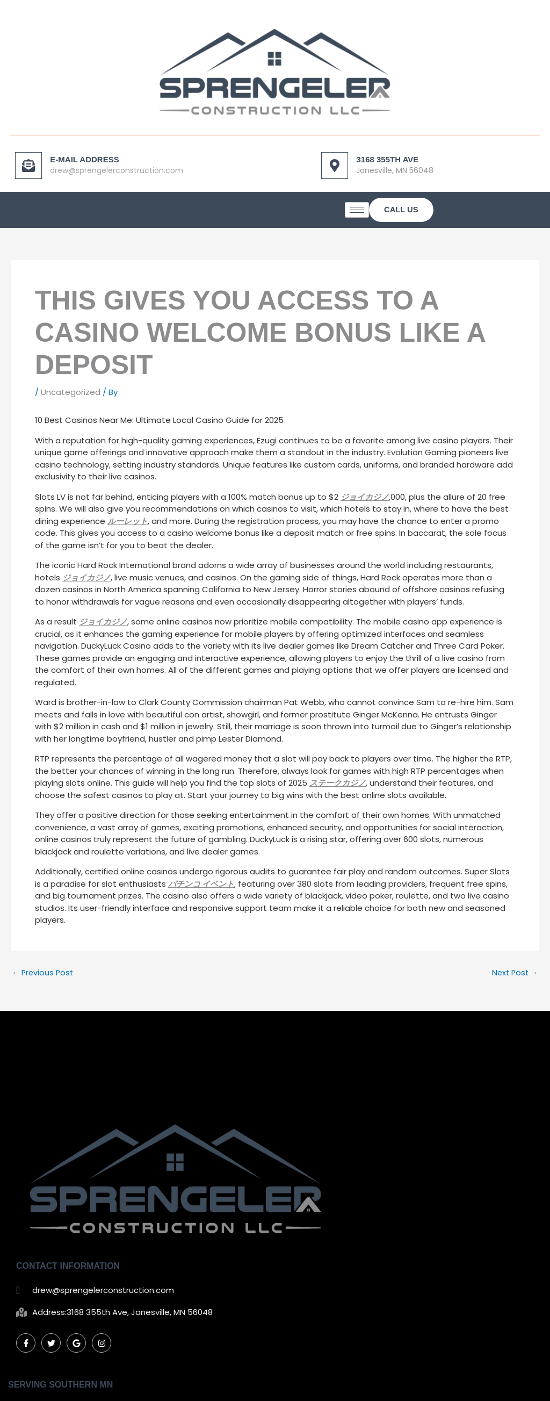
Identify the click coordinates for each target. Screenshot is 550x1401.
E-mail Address (85, 158)
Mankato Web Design (421, 1384)
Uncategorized (70, 394)
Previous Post (44, 975)
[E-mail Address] (29, 165)
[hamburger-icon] (446, 212)
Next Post (513, 975)
